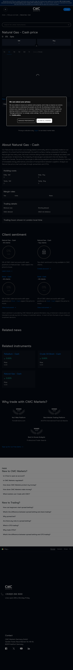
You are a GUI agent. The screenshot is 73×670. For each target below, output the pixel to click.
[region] (36, 111)
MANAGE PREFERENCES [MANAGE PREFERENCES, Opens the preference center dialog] (26, 120)
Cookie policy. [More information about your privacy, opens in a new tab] (16, 115)
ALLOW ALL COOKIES (44, 120)
